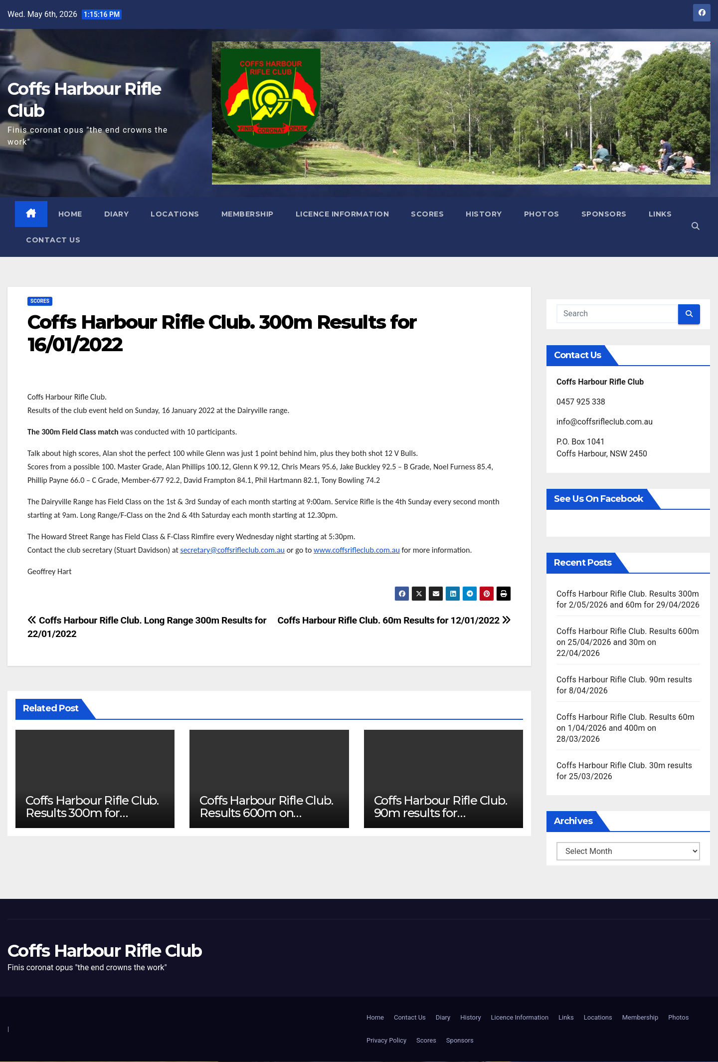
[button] (695, 226)
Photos (542, 214)
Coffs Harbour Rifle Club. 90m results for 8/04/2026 (440, 813)
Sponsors (604, 214)
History (484, 214)
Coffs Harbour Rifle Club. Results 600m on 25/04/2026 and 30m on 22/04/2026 (627, 642)
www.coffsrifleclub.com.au (357, 550)
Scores (427, 214)
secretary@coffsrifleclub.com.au (232, 550)
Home (71, 214)
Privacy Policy (386, 1041)
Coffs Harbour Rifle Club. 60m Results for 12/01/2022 (394, 621)
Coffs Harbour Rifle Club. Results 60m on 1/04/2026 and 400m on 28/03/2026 (625, 728)
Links (38, 239)
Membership (248, 214)
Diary (117, 214)
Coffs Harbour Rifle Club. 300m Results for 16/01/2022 (221, 333)
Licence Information (343, 214)
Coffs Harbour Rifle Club (104, 950)
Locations (175, 214)
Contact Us (99, 239)
